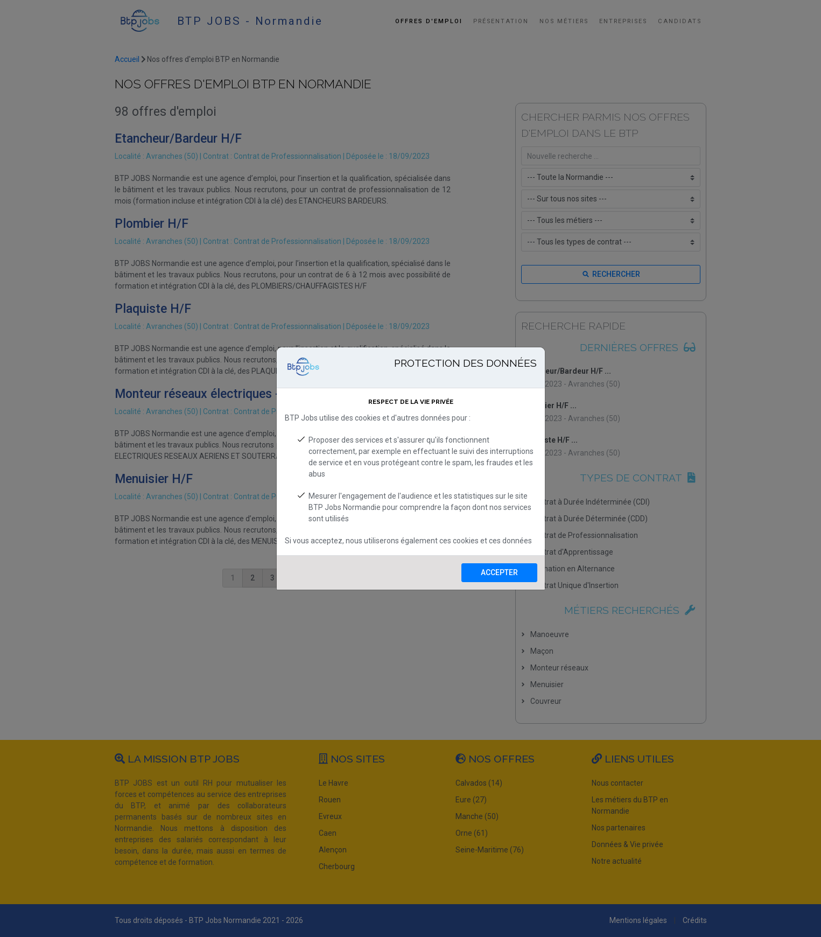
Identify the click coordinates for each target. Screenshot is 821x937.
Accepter (499, 572)
